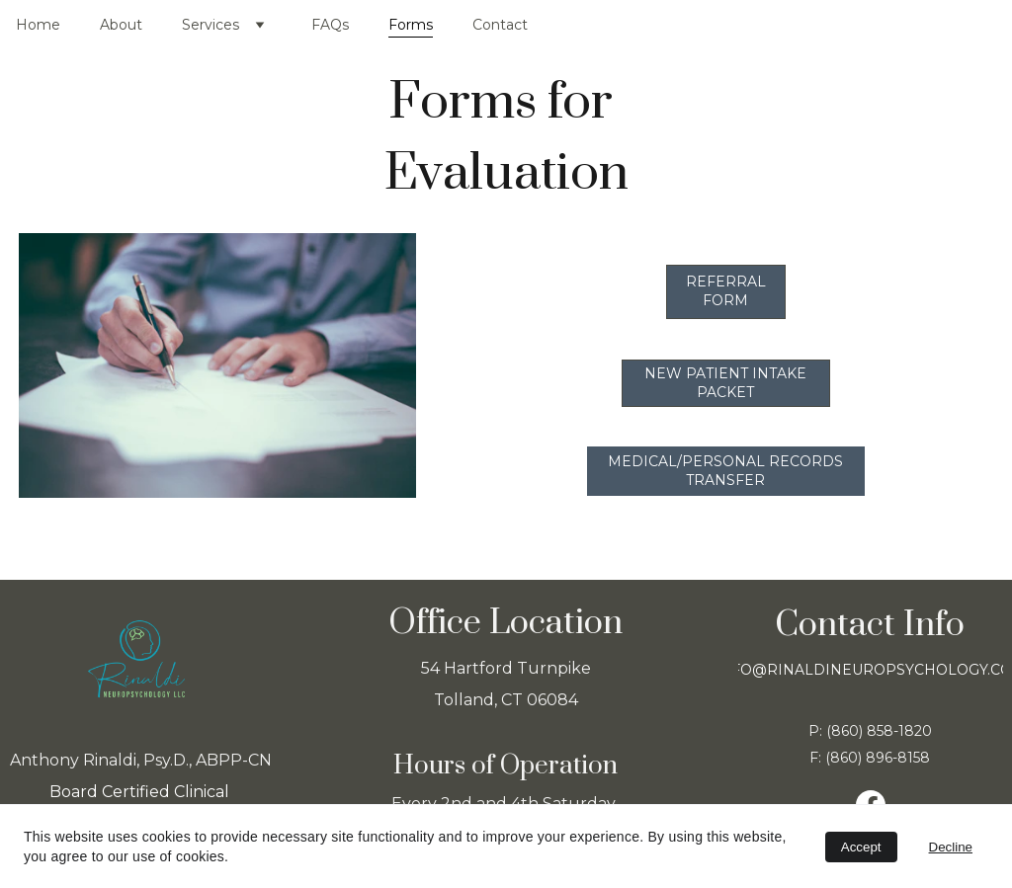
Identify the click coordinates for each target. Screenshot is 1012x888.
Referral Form (726, 291)
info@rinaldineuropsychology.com (870, 670)
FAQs (330, 25)
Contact (500, 25)
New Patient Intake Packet (725, 382)
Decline (950, 847)
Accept (861, 847)
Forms (410, 25)
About (121, 25)
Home (38, 25)
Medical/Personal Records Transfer (725, 470)
